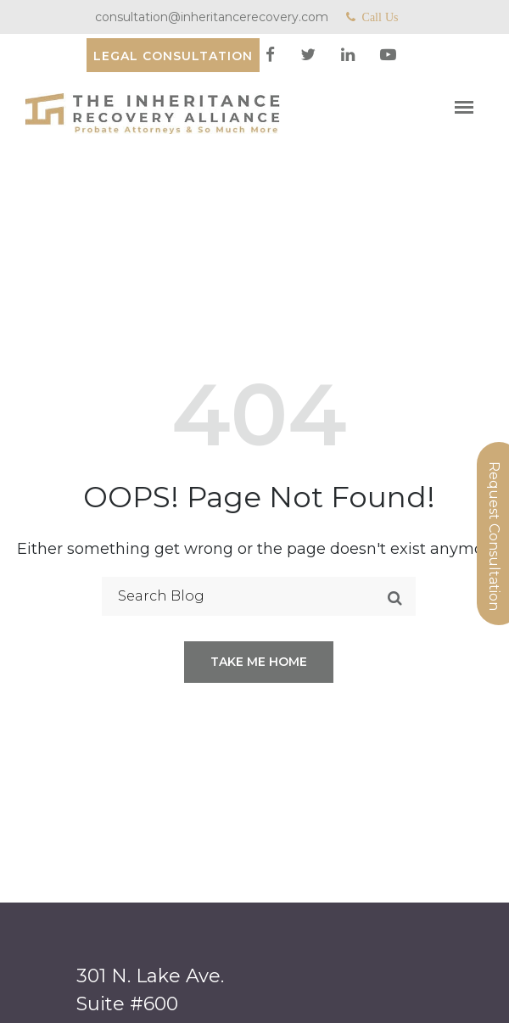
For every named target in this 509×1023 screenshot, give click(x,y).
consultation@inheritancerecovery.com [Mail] (211, 17)
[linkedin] (350, 55)
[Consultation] (173, 55)
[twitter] (310, 55)
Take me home (258, 661)
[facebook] (272, 55)
